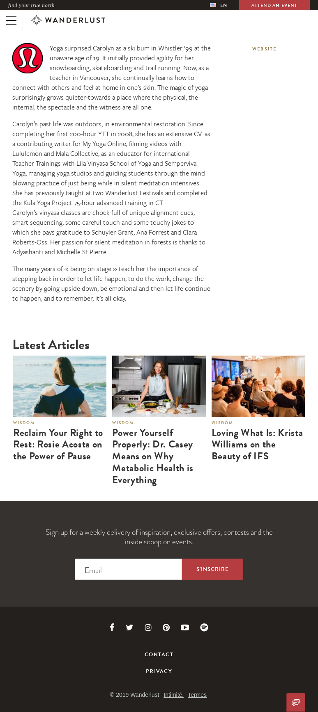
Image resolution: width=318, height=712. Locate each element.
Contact (159, 654)
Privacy (159, 671)
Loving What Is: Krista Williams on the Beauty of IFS (257, 444)
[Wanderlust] (68, 20)
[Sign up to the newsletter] (212, 569)
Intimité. (174, 694)
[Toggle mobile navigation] (11, 20)
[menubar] (218, 5)
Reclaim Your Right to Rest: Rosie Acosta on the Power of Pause (58, 444)
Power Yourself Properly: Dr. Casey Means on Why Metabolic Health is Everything (153, 456)
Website (264, 49)
